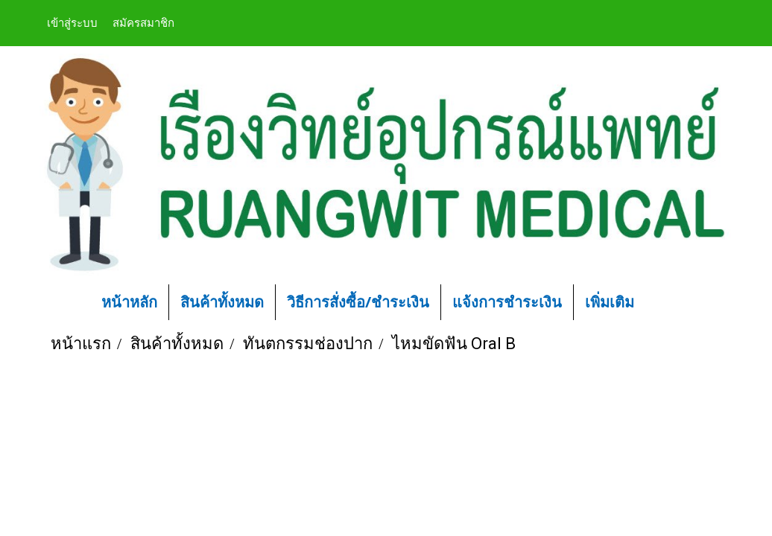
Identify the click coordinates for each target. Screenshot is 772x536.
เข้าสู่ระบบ (72, 23)
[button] (668, 302)
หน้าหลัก (129, 302)
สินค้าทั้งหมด (222, 302)
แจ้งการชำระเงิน (507, 302)
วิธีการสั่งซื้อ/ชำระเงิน (358, 302)
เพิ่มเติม (609, 302)
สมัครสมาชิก (143, 23)
